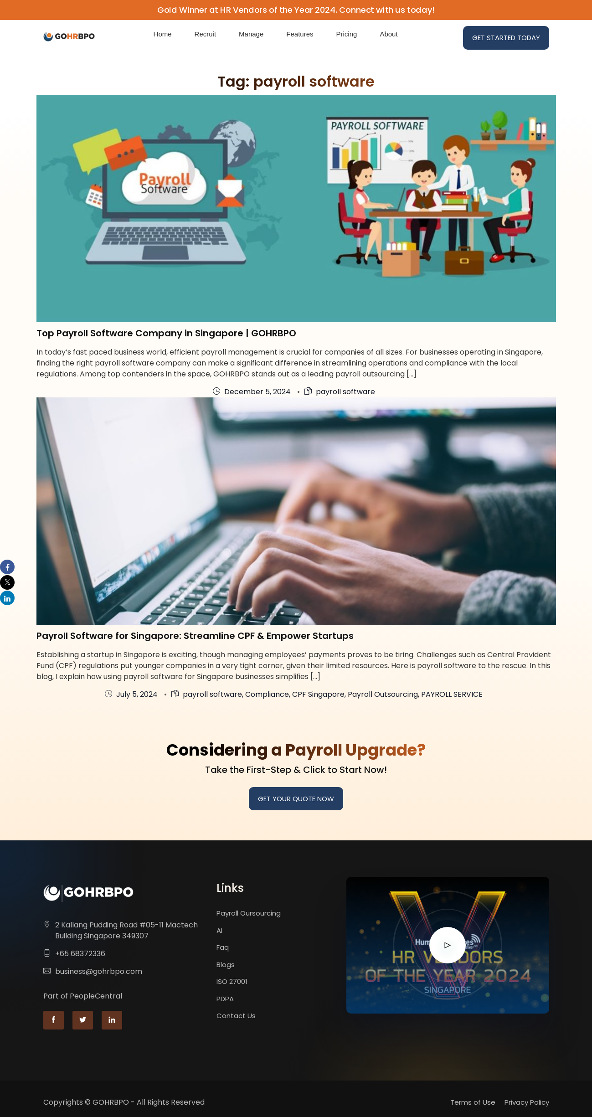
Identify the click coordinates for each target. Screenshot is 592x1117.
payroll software (345, 391)
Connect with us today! (387, 9)
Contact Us (236, 1015)
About (388, 34)
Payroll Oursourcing (248, 913)
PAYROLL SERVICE (452, 694)
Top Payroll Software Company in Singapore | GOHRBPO (166, 333)
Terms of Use (472, 1102)
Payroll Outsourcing (383, 694)
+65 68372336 (80, 953)
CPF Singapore (318, 694)
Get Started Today (506, 37)
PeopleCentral (96, 996)
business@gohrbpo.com (98, 971)
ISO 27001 (231, 981)
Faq (222, 947)
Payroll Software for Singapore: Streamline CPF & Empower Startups (195, 635)
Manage (251, 34)
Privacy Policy (526, 1102)
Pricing (346, 34)
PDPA (225, 999)
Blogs (225, 964)
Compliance (267, 694)
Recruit (205, 34)
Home (163, 34)
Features (299, 34)
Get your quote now (296, 798)
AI (219, 930)
